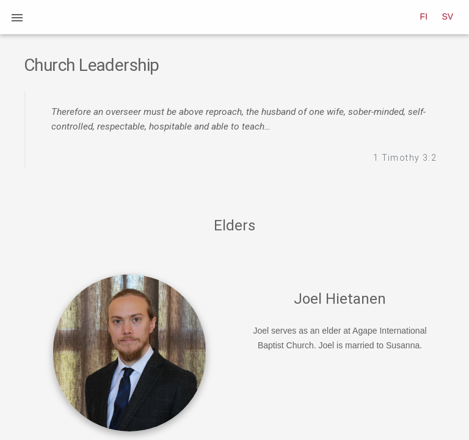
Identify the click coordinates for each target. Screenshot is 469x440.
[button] (17, 17)
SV (448, 16)
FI (423, 16)
